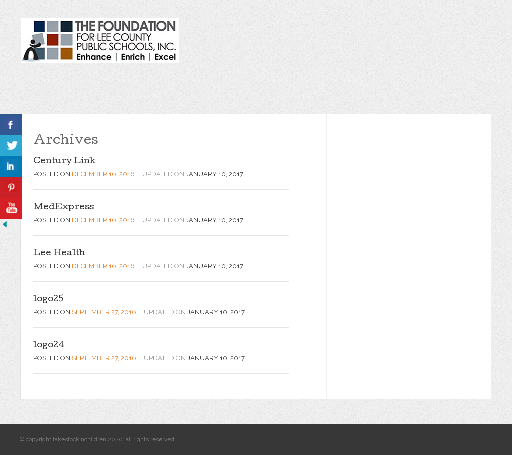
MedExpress (64, 208)
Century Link (65, 162)
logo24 (49, 346)
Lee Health (60, 254)
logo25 (49, 300)
